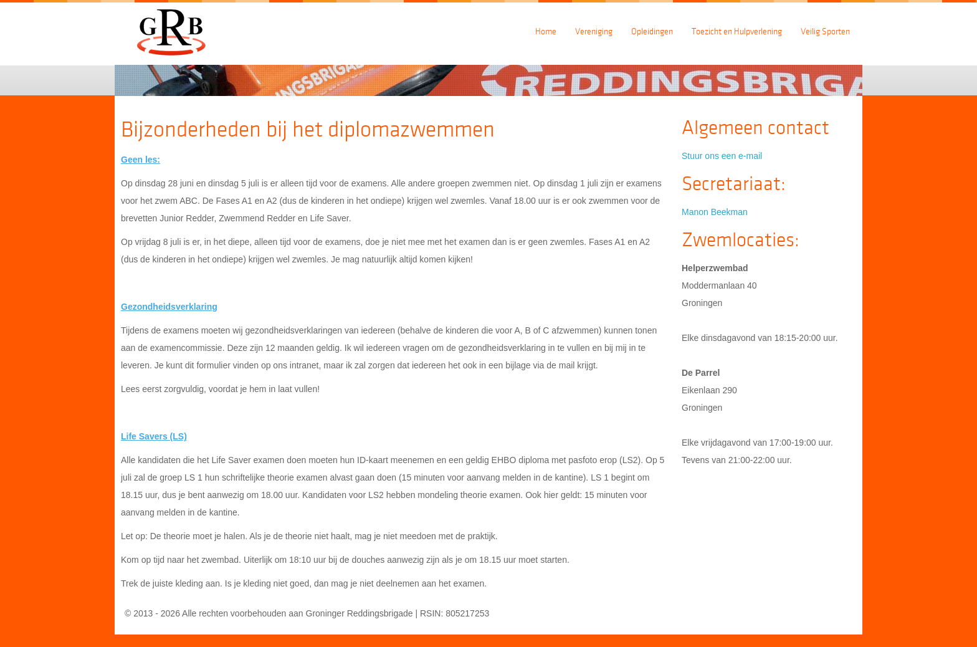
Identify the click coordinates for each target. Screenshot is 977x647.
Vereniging (593, 31)
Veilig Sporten (825, 31)
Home (545, 31)
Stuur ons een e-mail (722, 156)
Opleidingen (652, 31)
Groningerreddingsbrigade (177, 28)
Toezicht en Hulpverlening (737, 31)
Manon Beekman (715, 212)
